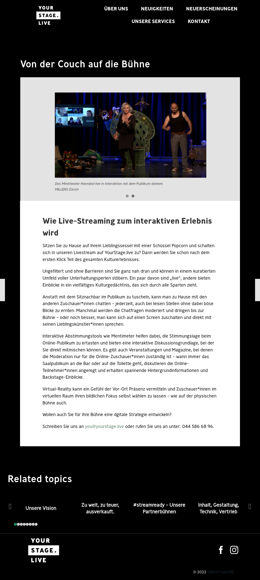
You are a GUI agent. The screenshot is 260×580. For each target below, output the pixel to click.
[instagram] (234, 550)
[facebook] (221, 550)
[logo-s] (48, 5)
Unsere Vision (40, 508)
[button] (15, 524)
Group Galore (220, 572)
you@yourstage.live (104, 426)
